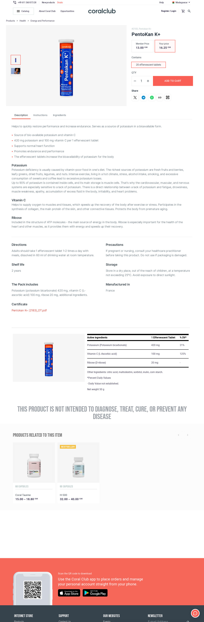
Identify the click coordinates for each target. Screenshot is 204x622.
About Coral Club (47, 11)
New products (48, 2)
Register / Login (168, 11)
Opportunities (67, 11)
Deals (60, 2)
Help (161, 2)
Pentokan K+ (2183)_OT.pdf (29, 310)
